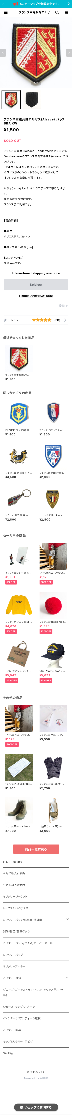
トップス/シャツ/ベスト (17, 908)
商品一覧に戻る (36, 849)
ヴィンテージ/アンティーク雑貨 (22, 1018)
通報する (63, 305)
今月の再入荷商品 (14, 885)
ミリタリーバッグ (13, 954)
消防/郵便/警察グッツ (16, 931)
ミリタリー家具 (12, 1030)
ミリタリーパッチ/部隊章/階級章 (22, 919)
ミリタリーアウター (14, 966)
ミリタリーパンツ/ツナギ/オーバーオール (28, 943)
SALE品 (8, 1053)
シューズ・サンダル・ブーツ (19, 1006)
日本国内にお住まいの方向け (36, 296)
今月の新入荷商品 (14, 873)
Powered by (36, 1078)
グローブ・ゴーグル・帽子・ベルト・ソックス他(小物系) (33, 992)
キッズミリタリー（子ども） (18, 1041)
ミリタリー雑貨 (12, 978)
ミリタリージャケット (15, 896)
